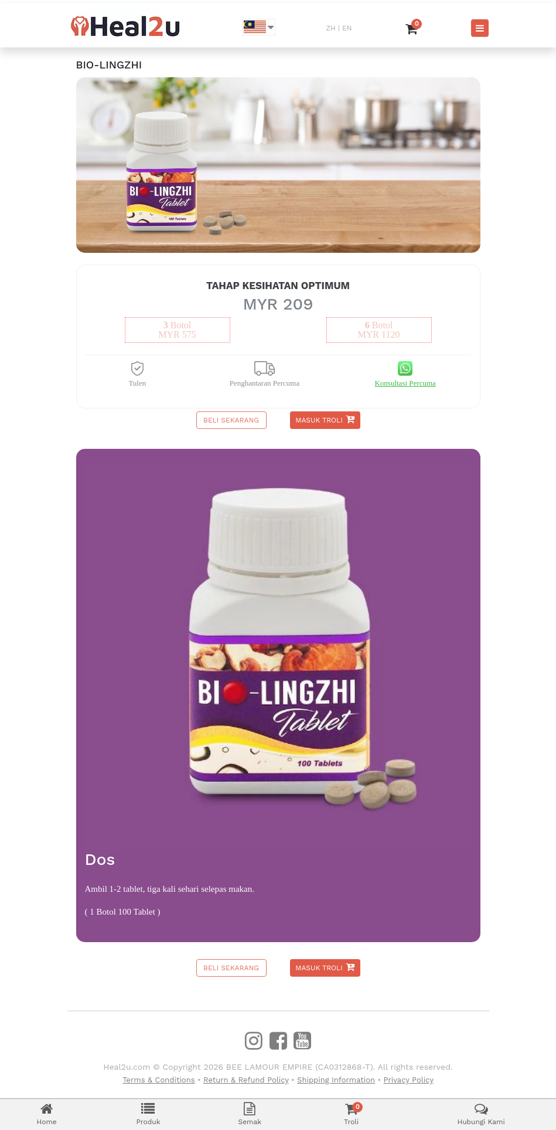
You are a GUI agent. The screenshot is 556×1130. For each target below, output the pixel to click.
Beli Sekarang (231, 420)
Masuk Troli (324, 419)
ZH (331, 28)
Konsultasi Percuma (404, 383)
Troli (351, 1114)
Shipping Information (336, 1080)
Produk (149, 1114)
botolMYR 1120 (379, 330)
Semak (249, 1114)
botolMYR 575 (177, 330)
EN (347, 28)
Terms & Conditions (158, 1080)
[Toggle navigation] (480, 28)
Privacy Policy (409, 1080)
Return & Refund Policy (246, 1080)
